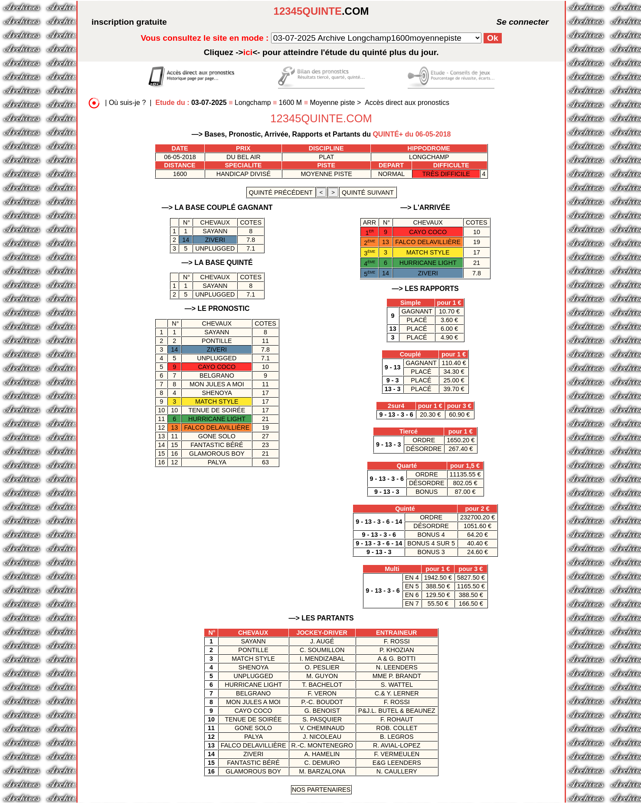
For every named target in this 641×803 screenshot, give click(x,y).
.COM (321, 11)
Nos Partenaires (321, 789)
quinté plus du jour (321, 52)
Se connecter (509, 21)
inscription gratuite (129, 21)
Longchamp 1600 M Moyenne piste (256, 102)
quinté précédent (280, 192)
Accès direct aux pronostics (407, 102)
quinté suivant (367, 192)
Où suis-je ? (127, 102)
